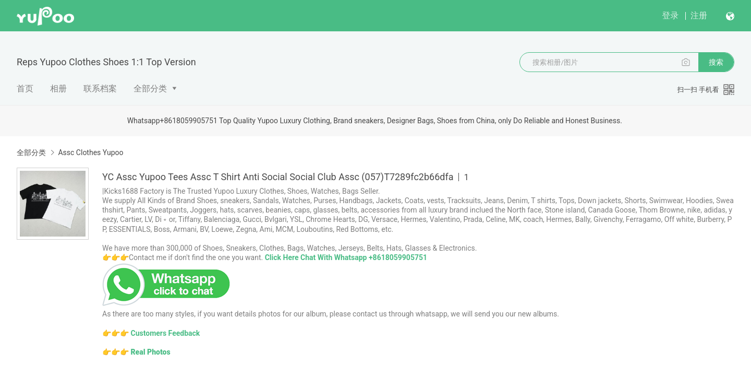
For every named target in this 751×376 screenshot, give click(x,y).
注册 (699, 15)
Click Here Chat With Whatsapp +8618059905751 (346, 257)
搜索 (716, 62)
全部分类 (150, 88)
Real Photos (150, 352)
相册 (58, 88)
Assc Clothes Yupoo (90, 152)
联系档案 (100, 88)
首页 (25, 88)
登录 (670, 15)
